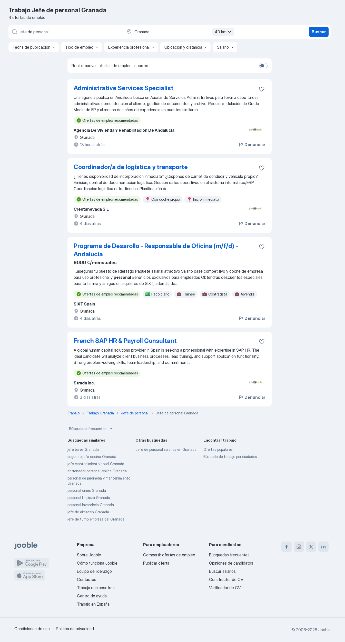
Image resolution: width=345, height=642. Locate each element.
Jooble (324, 629)
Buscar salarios (222, 571)
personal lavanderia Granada (90, 505)
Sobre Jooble (89, 554)
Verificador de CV (225, 587)
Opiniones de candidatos (231, 563)
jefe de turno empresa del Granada (95, 519)
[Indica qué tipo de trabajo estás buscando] (64, 32)
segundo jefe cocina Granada (91, 456)
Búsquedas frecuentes (91, 428)
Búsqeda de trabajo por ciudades (230, 456)
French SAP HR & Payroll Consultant (125, 340)
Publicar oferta (156, 563)
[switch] (263, 65)
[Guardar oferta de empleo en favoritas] (261, 89)
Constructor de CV (226, 579)
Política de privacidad (75, 628)
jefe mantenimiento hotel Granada (95, 464)
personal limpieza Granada (88, 497)
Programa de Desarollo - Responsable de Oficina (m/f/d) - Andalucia (156, 250)
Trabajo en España (93, 604)
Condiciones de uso (32, 628)
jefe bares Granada (83, 449)
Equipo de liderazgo (94, 571)
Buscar (319, 31)
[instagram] (299, 547)
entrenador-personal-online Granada (97, 471)
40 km (224, 32)
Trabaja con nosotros (96, 587)
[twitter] (311, 547)
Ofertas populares (218, 449)
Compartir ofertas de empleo (169, 554)
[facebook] (286, 547)
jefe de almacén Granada (88, 512)
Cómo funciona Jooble (97, 563)
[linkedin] (323, 547)
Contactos (86, 579)
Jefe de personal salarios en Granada (165, 449)
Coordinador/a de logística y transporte (131, 167)
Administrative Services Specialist (123, 88)
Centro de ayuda (92, 595)
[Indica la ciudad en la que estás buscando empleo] (179, 32)
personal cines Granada (86, 490)
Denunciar (251, 144)
